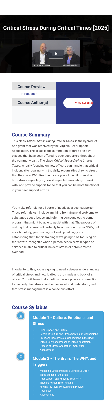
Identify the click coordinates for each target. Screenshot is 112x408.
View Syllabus (84, 103)
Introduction (29, 94)
